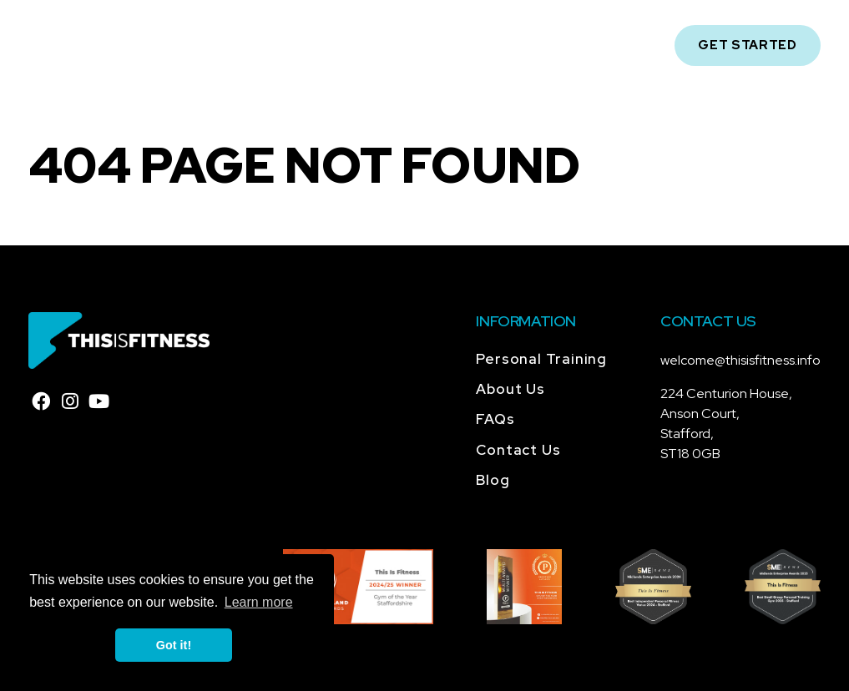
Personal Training (541, 359)
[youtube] (99, 401)
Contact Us (518, 449)
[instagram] (70, 401)
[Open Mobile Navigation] (637, 45)
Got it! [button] (173, 645)
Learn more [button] (259, 602)
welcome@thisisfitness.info (740, 360)
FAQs (495, 419)
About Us (510, 389)
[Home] (96, 44)
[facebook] (40, 401)
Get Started (747, 45)
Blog (492, 480)
